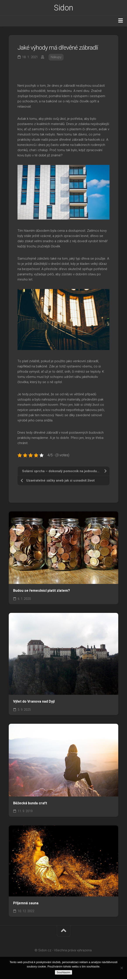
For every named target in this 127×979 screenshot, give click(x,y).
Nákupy (56, 57)
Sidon (63, 7)
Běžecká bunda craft (30, 803)
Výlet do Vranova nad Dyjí (34, 701)
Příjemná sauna (25, 903)
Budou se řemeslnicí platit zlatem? (41, 590)
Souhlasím (63, 972)
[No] (121, 968)
